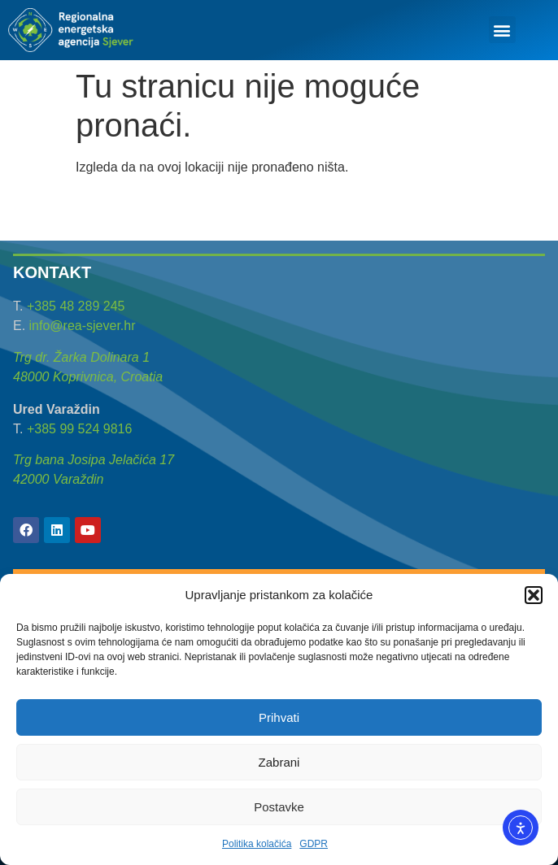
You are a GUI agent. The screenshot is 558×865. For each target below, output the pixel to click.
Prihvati (279, 717)
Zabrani (279, 762)
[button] (533, 595)
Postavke (279, 807)
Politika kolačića (256, 844)
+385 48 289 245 (76, 306)
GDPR (313, 844)
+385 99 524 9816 (79, 429)
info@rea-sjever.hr (82, 326)
